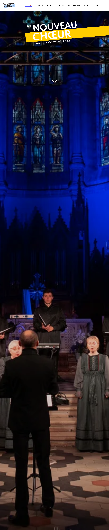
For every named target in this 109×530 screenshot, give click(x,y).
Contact (99, 5)
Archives (87, 5)
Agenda (39, 5)
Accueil (28, 5)
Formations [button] (64, 5)
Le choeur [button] (51, 5)
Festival (76, 5)
